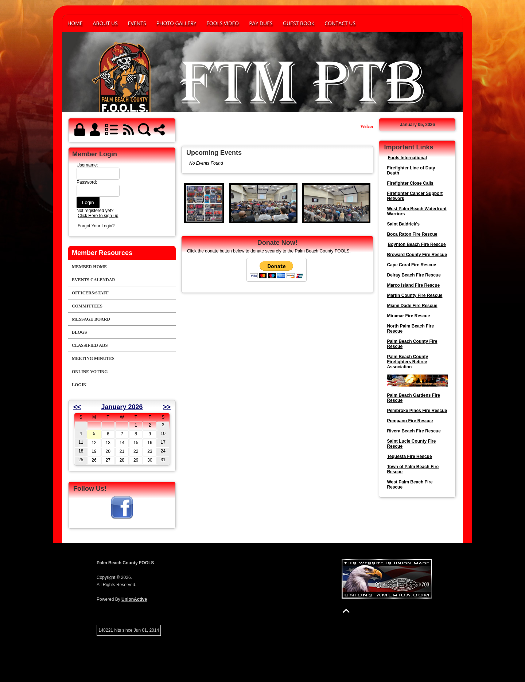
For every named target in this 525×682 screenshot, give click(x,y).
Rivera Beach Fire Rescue (413, 431)
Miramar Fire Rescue (408, 315)
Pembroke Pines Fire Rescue (417, 410)
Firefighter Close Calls (410, 183)
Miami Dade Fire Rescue (412, 305)
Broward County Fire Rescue (417, 254)
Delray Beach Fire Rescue (413, 275)
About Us (105, 23)
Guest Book (299, 23)
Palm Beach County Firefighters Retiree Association (407, 361)
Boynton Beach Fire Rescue (417, 244)
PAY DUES (261, 23)
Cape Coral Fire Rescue (411, 264)
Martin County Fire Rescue (414, 295)
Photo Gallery (176, 23)
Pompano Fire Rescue (410, 420)
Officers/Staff (90, 292)
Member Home (89, 266)
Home (75, 23)
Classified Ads (90, 345)
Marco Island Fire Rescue (413, 285)
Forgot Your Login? (96, 225)
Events (137, 23)
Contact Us (339, 23)
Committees (87, 306)
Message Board (91, 319)
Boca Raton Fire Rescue (412, 234)
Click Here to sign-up (98, 215)
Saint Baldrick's (403, 224)
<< (77, 407)
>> (167, 407)
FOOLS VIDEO (222, 23)
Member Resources (102, 252)
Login (79, 384)
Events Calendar (93, 279)
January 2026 (122, 407)
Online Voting (90, 371)
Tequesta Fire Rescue (409, 456)
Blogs (79, 332)
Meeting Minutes (93, 358)
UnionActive (134, 599)
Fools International (407, 157)
